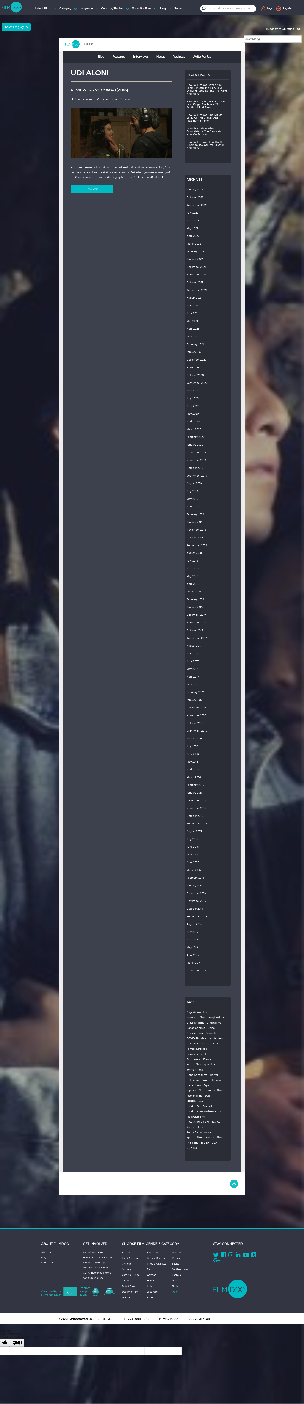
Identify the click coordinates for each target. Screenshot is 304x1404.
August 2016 (194, 738)
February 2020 (196, 437)
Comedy (211, 1033)
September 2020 (197, 382)
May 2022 (192, 228)
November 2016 (196, 715)
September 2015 (197, 823)
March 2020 (194, 429)
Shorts (175, 1263)
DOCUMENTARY (197, 1043)
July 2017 (192, 653)
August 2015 (194, 831)
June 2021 (193, 313)
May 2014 (192, 947)
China (211, 1027)
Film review (193, 1059)
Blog (101, 56)
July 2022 (192, 212)
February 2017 (195, 692)
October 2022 (195, 197)
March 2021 (194, 336)
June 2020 (193, 406)
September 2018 (197, 545)
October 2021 (195, 282)
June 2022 (193, 220)
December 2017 (196, 614)
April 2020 (193, 421)
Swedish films (214, 1137)
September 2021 (197, 290)
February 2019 (195, 514)
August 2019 (194, 483)
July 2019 (192, 491)
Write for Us (202, 56)
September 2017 (197, 638)
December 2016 (196, 707)
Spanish (176, 1275)
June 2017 (193, 661)
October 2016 (195, 723)
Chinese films (195, 1033)
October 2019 (195, 467)
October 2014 (195, 908)
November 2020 (196, 367)
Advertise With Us (93, 1277)
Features (118, 56)
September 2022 (197, 205)
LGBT (208, 1095)
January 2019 (195, 522)
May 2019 (192, 498)
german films (195, 1069)
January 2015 (195, 885)
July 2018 (192, 560)
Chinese (126, 1263)
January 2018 (195, 607)
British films (214, 1022)
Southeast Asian (181, 1269)
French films (194, 1064)
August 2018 (194, 553)
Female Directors (197, 1048)
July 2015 (192, 839)
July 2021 (192, 305)
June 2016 (193, 754)
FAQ (43, 1257)
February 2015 (195, 877)
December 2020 (196, 359)
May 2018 (192, 576)
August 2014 (194, 924)
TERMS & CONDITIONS (136, 1318)
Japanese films (196, 1090)
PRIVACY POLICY (169, 1318)
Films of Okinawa (156, 1263)
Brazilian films (195, 1022)
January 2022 (195, 259)
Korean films (215, 1090)
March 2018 (194, 591)
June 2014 (193, 939)
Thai (174, 1280)
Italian (150, 1286)
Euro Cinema (154, 1252)
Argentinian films (197, 1012)
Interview (215, 1080)
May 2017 (192, 668)
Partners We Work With (96, 1267)
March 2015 (194, 870)
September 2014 (197, 916)
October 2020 (195, 375)
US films (192, 1148)
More (175, 1291)
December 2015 (196, 800)
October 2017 (195, 630)
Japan (207, 1085)
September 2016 (197, 730)
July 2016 (192, 746)
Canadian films (196, 1027)
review (216, 1121)
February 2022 (195, 251)
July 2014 (192, 931)
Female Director (156, 1258)
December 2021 (196, 266)
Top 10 (205, 1142)
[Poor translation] (17, 1343)
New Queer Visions (198, 1121)
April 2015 (193, 862)
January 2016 (195, 792)
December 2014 (196, 893)
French (151, 1269)
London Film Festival (199, 1106)
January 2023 (195, 189)
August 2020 (194, 390)
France (207, 1059)
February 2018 (195, 599)
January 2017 (194, 699)
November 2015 (196, 808)
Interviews (140, 56)
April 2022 (193, 235)
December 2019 (196, 452)
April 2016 (193, 769)
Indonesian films (197, 1080)
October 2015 (195, 815)
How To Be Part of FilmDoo (98, 1257)
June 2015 (193, 846)
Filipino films (194, 1054)
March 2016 (194, 777)
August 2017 (194, 645)
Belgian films (216, 1017)
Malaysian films (196, 1116)
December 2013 (196, 970)
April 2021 (193, 328)
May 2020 (193, 413)
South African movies (199, 1132)
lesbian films (194, 1095)
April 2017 (193, 676)
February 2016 (195, 784)
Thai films (192, 1142)
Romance (177, 1252)
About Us (46, 1252)
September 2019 (197, 475)
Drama (213, 1043)
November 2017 (196, 622)
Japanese (152, 1291)
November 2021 (196, 274)
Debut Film (128, 1286)
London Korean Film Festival (204, 1111)
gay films (209, 1064)
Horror (214, 1074)
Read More (92, 189)
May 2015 (192, 854)
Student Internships (94, 1262)
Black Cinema (130, 1258)
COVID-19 (193, 1038)
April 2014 (193, 955)
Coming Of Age (131, 1275)
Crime (125, 1280)
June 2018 (193, 568)
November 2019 (196, 460)
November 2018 (196, 529)
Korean (151, 1297)
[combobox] (231, 8)
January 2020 (195, 444)
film (207, 1054)
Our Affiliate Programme (97, 1272)
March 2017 (194, 684)
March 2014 (194, 962)
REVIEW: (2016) (99, 90)
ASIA (127, 99)
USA (214, 1142)
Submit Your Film (93, 1252)
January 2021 (194, 351)
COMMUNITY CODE (200, 1318)
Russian (176, 1258)
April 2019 (193, 506)
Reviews (179, 56)
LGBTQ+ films (195, 1101)
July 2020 (193, 398)
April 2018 (193, 583)
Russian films (195, 1127)
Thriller (175, 1286)
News (160, 56)
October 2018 (195, 537)
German (151, 1275)
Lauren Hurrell (85, 99)
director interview (212, 1038)
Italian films (194, 1085)
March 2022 (194, 243)
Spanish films (195, 1137)
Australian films (196, 1017)
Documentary (130, 1291)
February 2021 (195, 344)
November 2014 (196, 900)
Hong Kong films (197, 1074)
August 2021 (194, 297)
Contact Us (47, 1262)
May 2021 (192, 321)
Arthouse (127, 1252)
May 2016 (192, 761)
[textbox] (231, 8)
